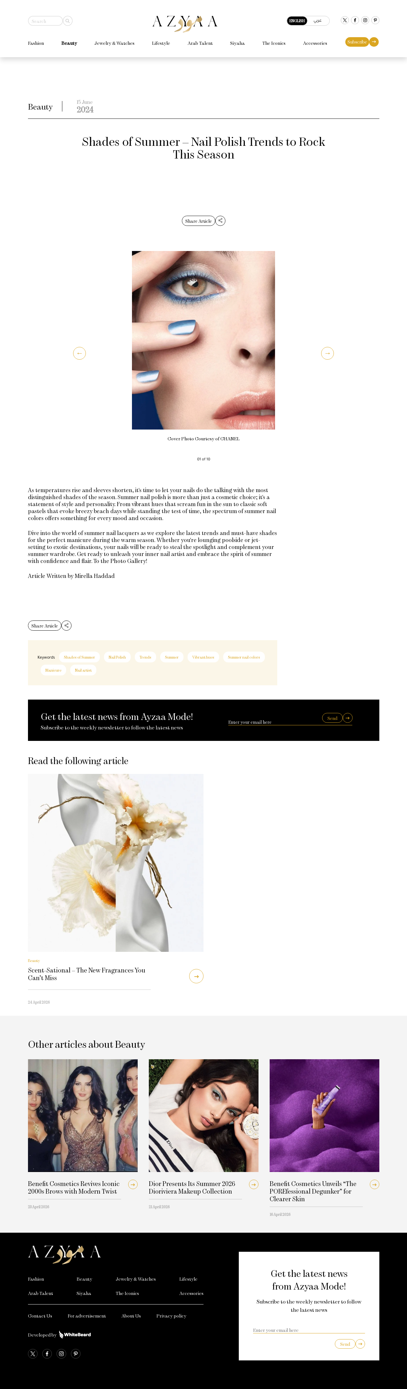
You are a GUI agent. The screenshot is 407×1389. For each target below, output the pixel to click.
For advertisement (87, 1315)
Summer (172, 657)
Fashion (36, 39)
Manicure (53, 670)
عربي (318, 17)
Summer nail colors (244, 657)
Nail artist (83, 670)
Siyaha (237, 39)
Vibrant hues (203, 657)
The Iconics (274, 39)
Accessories (315, 39)
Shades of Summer (79, 657)
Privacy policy (171, 1315)
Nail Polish (117, 657)
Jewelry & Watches (114, 39)
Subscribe (357, 38)
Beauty (69, 39)
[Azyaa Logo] (116, 1254)
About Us (131, 1315)
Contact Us (40, 1315)
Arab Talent (200, 39)
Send (332, 718)
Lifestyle (161, 39)
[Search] (67, 17)
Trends (145, 657)
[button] (79, 353)
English (297, 17)
